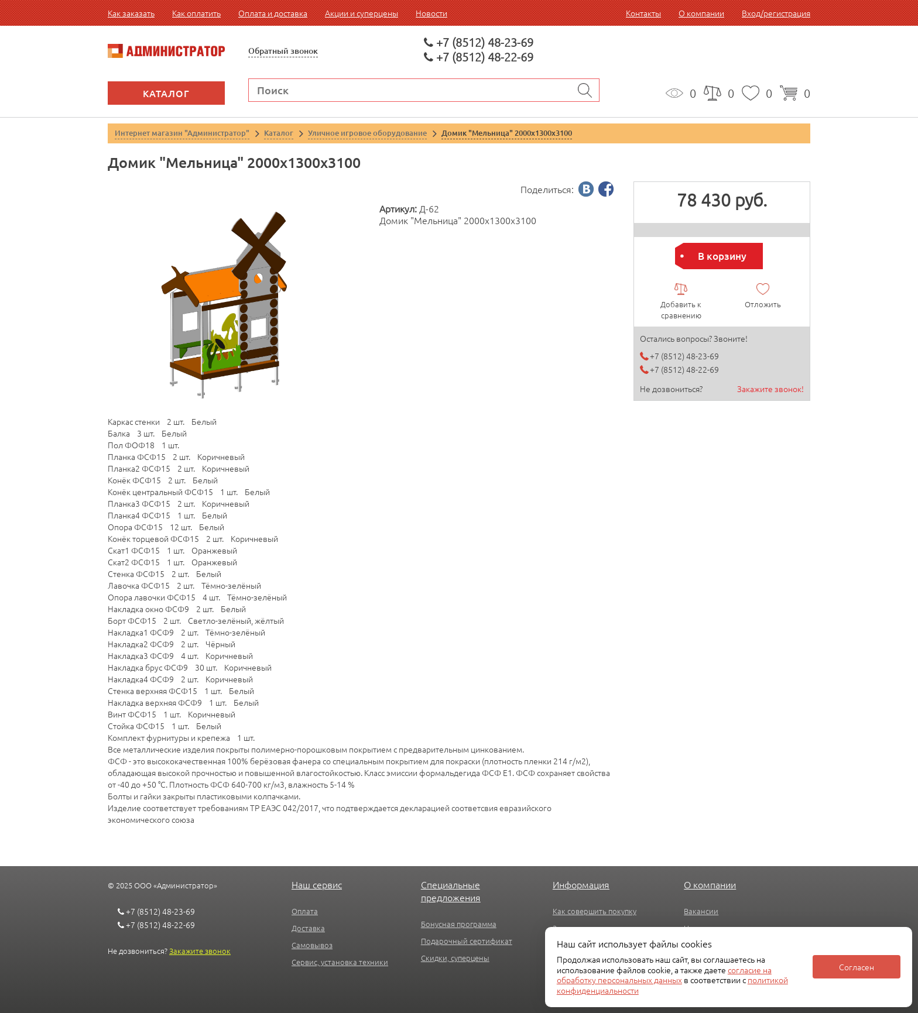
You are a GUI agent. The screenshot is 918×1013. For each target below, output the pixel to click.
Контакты (643, 13)
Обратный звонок (283, 50)
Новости (431, 13)
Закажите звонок (200, 950)
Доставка (308, 927)
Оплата (305, 910)
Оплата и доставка (272, 13)
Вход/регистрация (776, 13)
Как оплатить (196, 13)
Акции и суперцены (361, 13)
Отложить (763, 304)
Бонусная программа (458, 923)
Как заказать (131, 13)
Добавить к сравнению (680, 309)
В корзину (722, 256)
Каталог (166, 93)
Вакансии (701, 910)
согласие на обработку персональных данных (664, 975)
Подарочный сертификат (466, 940)
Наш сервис (317, 884)
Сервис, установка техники (340, 961)
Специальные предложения (451, 891)
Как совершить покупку (594, 910)
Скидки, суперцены (455, 957)
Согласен (856, 967)
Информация (581, 884)
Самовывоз (312, 944)
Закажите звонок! (770, 388)
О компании (701, 13)
